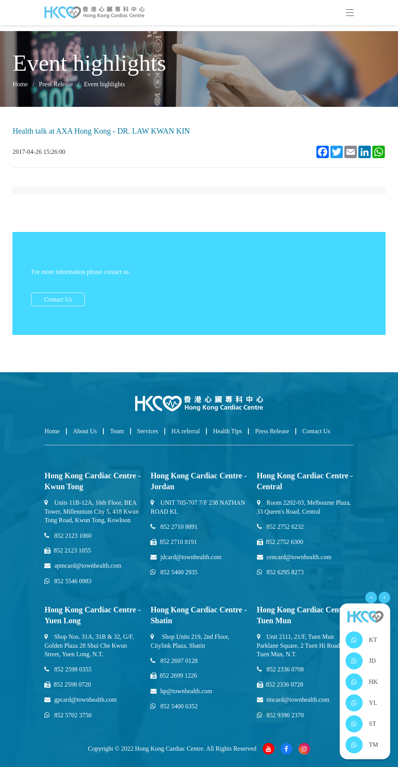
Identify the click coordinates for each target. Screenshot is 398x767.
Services (147, 431)
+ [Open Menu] (384, 597)
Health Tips (227, 431)
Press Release (56, 84)
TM (373, 744)
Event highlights (104, 84)
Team (117, 431)
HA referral (185, 431)
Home (20, 84)
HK (373, 681)
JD (372, 660)
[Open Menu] (371, 597)
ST (372, 723)
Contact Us (58, 299)
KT (373, 639)
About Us (85, 431)
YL (373, 702)
